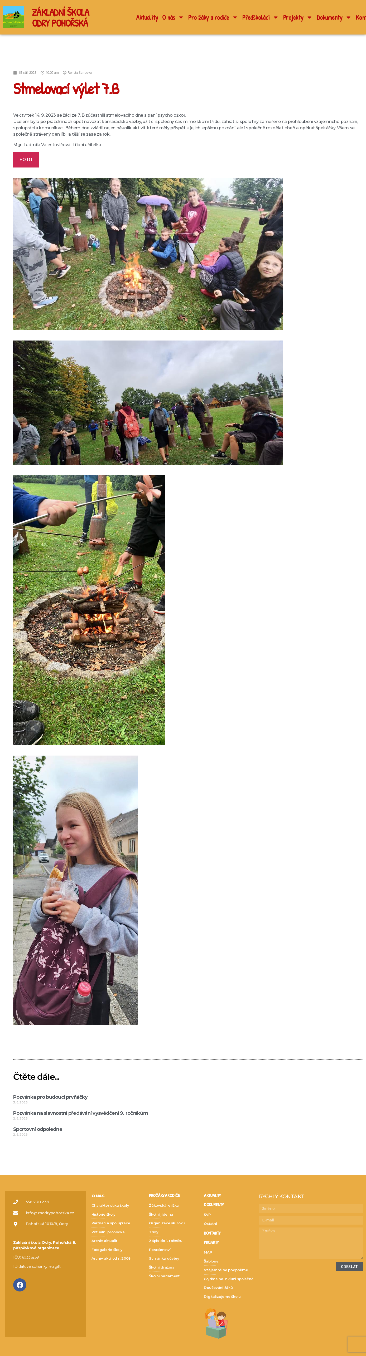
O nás (173, 17)
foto (26, 159)
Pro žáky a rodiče (213, 17)
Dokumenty (334, 17)
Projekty (298, 17)
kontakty (212, 1233)
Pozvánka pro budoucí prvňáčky (50, 1097)
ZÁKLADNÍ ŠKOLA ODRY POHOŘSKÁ (62, 17)
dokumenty (214, 1204)
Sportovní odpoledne (38, 1129)
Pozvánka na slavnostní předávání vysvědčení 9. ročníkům (80, 1113)
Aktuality (147, 17)
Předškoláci (260, 17)
